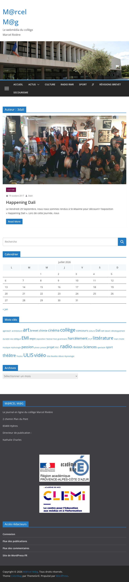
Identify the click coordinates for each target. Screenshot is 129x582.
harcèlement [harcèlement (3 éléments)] (78, 338)
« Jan (5, 309)
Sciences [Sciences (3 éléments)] (90, 347)
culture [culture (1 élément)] (92, 331)
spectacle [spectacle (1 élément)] (101, 347)
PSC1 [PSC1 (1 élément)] (57, 347)
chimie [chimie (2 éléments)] (43, 330)
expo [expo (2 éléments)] (33, 338)
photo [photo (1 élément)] (37, 347)
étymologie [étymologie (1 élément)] (69, 356)
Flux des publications (15, 541)
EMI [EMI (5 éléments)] (25, 338)
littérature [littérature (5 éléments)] (103, 338)
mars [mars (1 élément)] (116, 339)
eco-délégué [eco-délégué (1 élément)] (15, 339)
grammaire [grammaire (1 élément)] (62, 339)
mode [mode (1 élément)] (121, 339)
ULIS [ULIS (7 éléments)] (28, 355)
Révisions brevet (110, 84)
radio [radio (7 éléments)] (66, 346)
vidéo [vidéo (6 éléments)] (40, 355)
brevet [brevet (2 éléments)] (34, 330)
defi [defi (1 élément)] (102, 331)
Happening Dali (20, 202)
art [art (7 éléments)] (26, 329)
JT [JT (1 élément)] (91, 339)
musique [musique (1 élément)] (6, 347)
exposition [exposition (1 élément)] (41, 339)
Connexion (9, 534)
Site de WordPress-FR (15, 555)
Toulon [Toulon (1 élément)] (19, 356)
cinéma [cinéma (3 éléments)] (53, 330)
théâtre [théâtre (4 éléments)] (9, 355)
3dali (30, 195)
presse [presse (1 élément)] (43, 347)
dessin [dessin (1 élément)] (108, 331)
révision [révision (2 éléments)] (78, 347)
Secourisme (20, 92)
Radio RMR (67, 84)
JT (93, 84)
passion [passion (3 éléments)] (28, 347)
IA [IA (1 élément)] (89, 339)
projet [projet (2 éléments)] (50, 347)
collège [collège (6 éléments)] (67, 330)
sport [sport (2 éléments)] (109, 347)
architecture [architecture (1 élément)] (17, 331)
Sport (83, 84)
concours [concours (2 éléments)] (82, 330)
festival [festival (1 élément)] (49, 339)
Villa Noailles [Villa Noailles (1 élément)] (52, 356)
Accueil (18, 84)
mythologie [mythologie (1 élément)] (16, 347)
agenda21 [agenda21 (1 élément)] (7, 331)
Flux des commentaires (16, 548)
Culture (50, 84)
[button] (37, 84)
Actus (32, 84)
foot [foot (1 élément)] (55, 339)
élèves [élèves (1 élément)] (61, 356)
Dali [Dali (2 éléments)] (98, 330)
